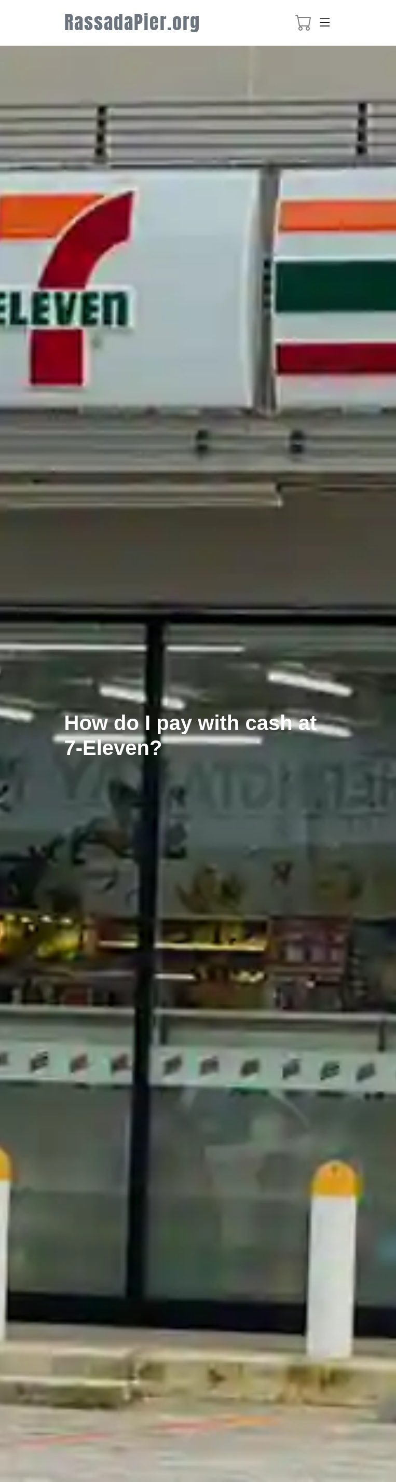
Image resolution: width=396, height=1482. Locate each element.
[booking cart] (303, 25)
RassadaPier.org (132, 22)
